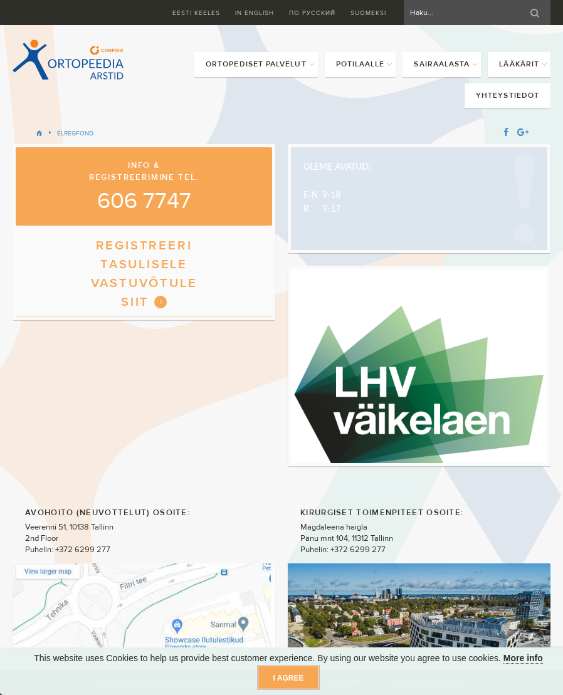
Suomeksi (368, 13)
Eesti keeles (196, 13)
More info (523, 658)
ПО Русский (312, 13)
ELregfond (75, 133)
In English (254, 13)
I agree (288, 678)
